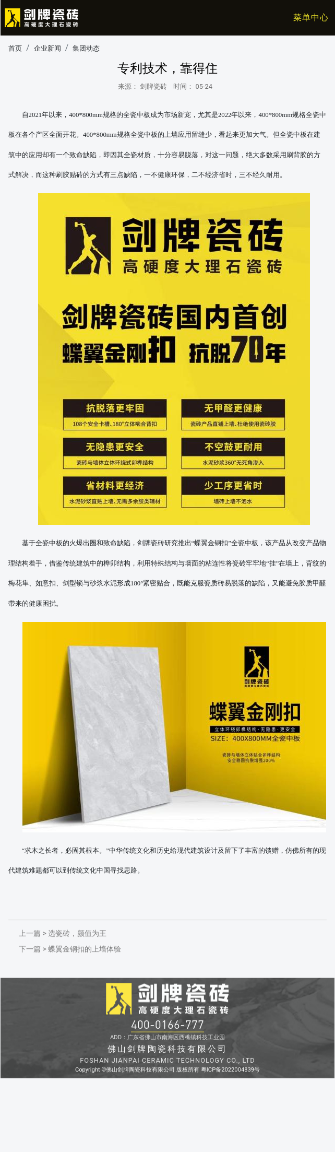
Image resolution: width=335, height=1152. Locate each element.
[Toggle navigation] (304, 18)
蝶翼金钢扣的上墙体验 (84, 970)
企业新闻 (47, 50)
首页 (15, 50)
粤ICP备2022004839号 (230, 1120)
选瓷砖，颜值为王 (77, 954)
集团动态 (86, 50)
